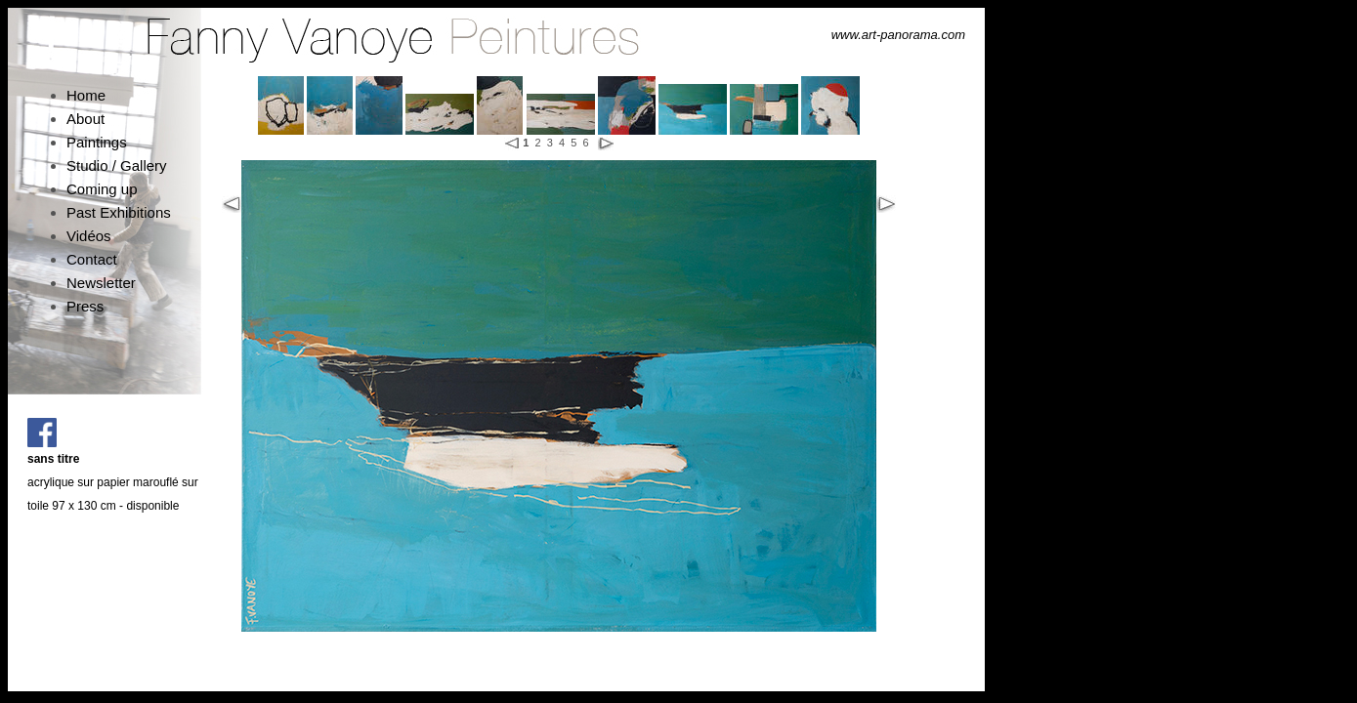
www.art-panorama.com (898, 34)
